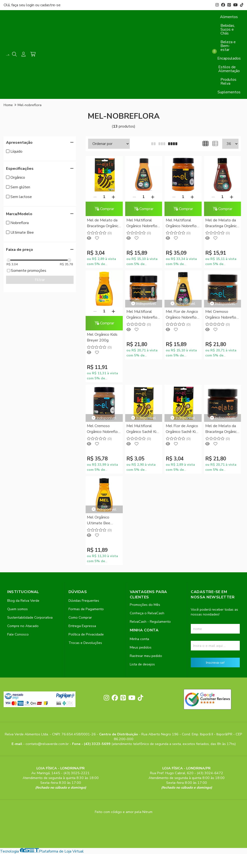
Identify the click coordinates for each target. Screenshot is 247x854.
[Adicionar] (113, 196)
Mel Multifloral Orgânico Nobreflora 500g (183, 223)
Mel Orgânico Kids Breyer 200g (102, 337)
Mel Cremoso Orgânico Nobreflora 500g (104, 429)
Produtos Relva (228, 81)
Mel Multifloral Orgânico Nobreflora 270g (143, 223)
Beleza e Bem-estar (228, 45)
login (30, 5)
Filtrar (40, 279)
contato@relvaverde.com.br (48, 743)
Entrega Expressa (82, 625)
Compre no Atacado (23, 625)
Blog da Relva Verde (23, 600)
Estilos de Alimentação (229, 69)
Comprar (104, 209)
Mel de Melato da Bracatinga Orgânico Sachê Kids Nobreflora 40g (103, 223)
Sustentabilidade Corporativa (30, 617)
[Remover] (95, 196)
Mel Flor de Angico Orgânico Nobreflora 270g (183, 315)
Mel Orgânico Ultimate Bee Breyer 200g (98, 520)
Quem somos (17, 609)
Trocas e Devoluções (85, 642)
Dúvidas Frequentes (84, 600)
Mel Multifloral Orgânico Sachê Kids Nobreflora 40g (143, 429)
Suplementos (229, 92)
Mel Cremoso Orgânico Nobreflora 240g (222, 315)
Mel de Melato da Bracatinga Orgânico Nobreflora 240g (222, 429)
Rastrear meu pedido (146, 655)
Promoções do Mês (145, 604)
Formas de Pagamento (86, 609)
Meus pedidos (140, 647)
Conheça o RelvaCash (147, 613)
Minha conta (139, 638)
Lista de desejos (142, 664)
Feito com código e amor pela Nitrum (123, 811)
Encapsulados (229, 58)
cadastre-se (50, 5)
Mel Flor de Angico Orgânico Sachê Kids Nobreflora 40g (183, 429)
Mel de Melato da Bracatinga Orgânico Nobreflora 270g (222, 223)
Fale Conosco (18, 634)
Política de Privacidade (86, 634)
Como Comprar (80, 617)
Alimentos (229, 17)
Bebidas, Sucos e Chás (227, 29)
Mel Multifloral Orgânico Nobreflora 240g (143, 315)
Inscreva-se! (215, 662)
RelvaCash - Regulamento (150, 621)
